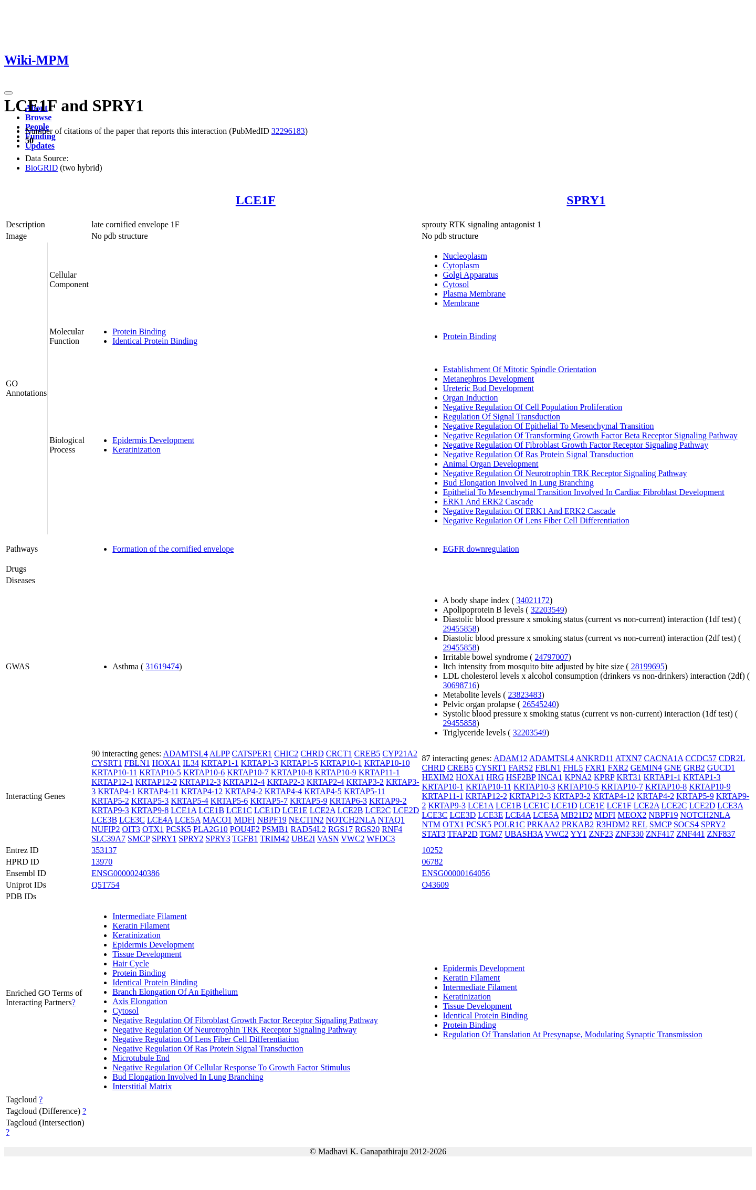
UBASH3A (524, 833)
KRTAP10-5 (160, 772)
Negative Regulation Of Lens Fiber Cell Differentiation (536, 520)
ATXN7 (628, 758)
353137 (104, 850)
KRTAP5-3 (150, 800)
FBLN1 (137, 763)
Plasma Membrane (474, 293)
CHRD (311, 753)
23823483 (525, 694)
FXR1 (595, 767)
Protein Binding (139, 331)
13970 (101, 861)
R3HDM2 (612, 824)
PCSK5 (178, 829)
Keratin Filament (141, 925)
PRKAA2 (543, 824)
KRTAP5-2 (110, 800)
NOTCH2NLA (350, 819)
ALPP (219, 753)
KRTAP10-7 (248, 772)
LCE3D (462, 814)
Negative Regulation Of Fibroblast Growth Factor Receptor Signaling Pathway (576, 444)
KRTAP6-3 (348, 800)
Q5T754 (105, 884)
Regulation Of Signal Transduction (502, 416)
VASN (328, 838)
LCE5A (188, 819)
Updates (40, 145)
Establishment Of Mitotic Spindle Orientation (519, 369)
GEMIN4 (646, 767)
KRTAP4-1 (116, 791)
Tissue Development (146, 954)
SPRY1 (585, 200)
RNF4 (392, 829)
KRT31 (628, 777)
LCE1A (183, 810)
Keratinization (136, 449)
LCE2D (406, 810)
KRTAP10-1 (341, 763)
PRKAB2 (578, 824)
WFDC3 (380, 838)
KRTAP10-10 (387, 763)
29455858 (460, 628)
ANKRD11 (594, 758)
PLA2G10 (210, 829)
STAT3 (434, 833)
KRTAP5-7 (269, 800)
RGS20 (367, 829)
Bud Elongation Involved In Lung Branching (518, 482)
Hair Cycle (130, 963)
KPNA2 (578, 777)
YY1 (578, 833)
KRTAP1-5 (299, 763)
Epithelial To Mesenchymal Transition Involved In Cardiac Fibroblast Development (583, 492)
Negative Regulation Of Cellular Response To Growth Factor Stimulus (231, 1067)
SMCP (139, 838)
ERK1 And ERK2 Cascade (488, 501)
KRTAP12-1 (112, 781)
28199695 (648, 666)
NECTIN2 (306, 819)
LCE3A (730, 805)
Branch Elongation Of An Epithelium (175, 991)
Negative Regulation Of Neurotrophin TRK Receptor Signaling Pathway (565, 473)
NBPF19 (272, 819)
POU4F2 (245, 829)
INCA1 (550, 777)
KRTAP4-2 (243, 791)
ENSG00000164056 (456, 873)
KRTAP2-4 (325, 781)
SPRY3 (217, 838)
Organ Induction (470, 397)
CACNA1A (664, 758)
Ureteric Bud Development (488, 388)
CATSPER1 (252, 753)
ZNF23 (601, 833)
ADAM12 (511, 758)
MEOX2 (631, 814)
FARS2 (520, 767)
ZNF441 (690, 833)
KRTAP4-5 (323, 791)
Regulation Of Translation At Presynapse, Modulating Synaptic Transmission (572, 1034)
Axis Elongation (139, 1001)
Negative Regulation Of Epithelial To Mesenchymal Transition (548, 426)
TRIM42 (274, 838)
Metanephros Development (488, 378)
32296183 (288, 131)
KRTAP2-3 (285, 781)
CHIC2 (286, 753)
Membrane (461, 303)
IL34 (191, 763)
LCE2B (350, 810)
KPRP (604, 777)
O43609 (435, 884)
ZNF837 (721, 833)
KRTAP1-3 (260, 763)
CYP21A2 (399, 753)
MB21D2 (576, 814)
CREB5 (367, 753)
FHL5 (573, 767)
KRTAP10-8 (292, 772)
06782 (432, 861)
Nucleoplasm (465, 255)
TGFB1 (245, 838)
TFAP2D (462, 833)
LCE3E (490, 814)
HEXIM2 (438, 777)
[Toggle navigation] (8, 92)
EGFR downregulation (481, 548)
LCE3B (104, 819)
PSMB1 (275, 829)
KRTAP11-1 (379, 772)
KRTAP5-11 (364, 791)
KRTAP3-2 (365, 781)
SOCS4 (686, 824)
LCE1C (239, 810)
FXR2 (618, 767)
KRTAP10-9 (335, 772)
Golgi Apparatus (470, 274)
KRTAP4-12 (202, 791)
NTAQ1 (391, 819)
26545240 (539, 704)
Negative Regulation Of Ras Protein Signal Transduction (538, 454)
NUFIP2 (105, 829)
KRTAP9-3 (110, 810)
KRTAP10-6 (204, 772)
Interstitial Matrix (142, 1086)
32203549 (547, 609)
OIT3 (131, 829)
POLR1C (509, 824)
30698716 (460, 685)
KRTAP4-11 (158, 791)
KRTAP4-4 (283, 791)
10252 (432, 850)
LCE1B (211, 810)
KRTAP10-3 (534, 786)
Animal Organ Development (491, 463)
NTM (431, 824)
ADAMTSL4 (185, 753)
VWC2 (352, 838)
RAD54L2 (308, 829)
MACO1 (217, 819)
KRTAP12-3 (200, 781)
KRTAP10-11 (114, 772)
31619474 (162, 666)
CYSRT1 (106, 763)
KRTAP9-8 (150, 810)
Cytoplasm (461, 265)
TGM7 (490, 833)
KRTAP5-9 (309, 800)
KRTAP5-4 (189, 800)
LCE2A (322, 810)
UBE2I (303, 838)
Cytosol (456, 284)
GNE (672, 767)
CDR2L (732, 758)
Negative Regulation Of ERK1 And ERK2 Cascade (529, 511)
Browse (38, 117)
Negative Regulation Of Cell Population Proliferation (533, 407)
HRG (495, 777)
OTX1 (153, 829)
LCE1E (295, 810)
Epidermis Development (153, 440)
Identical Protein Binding (154, 340)
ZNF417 (660, 833)
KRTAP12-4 (244, 781)
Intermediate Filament (149, 916)
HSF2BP (521, 777)
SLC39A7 (108, 838)
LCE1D (267, 810)
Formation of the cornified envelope (173, 548)
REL (639, 824)
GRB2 (694, 767)
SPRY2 (190, 838)
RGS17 (340, 829)
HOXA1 (166, 763)
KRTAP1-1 (220, 763)
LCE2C (378, 810)
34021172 (533, 600)
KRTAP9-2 (388, 800)
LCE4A (160, 819)
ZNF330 (629, 833)
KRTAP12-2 (156, 781)
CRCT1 (339, 753)
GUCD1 (721, 767)
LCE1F (256, 200)
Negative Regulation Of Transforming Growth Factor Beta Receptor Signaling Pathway (590, 435)
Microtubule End (141, 1058)
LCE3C (132, 819)
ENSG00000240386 (125, 873)
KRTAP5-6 (229, 800)
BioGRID (41, 167)
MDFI (244, 819)
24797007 (552, 656)
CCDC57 (701, 758)
